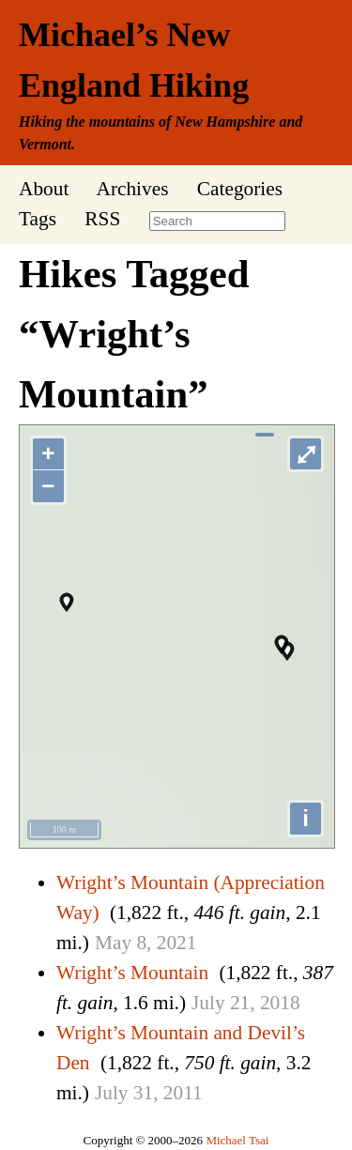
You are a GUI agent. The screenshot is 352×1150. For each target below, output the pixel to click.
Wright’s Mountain (132, 972)
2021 (177, 942)
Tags (37, 218)
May (113, 942)
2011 (183, 1092)
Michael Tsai (237, 1140)
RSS (102, 218)
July (208, 1002)
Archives (132, 188)
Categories (240, 188)
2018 (280, 1002)
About (44, 188)
